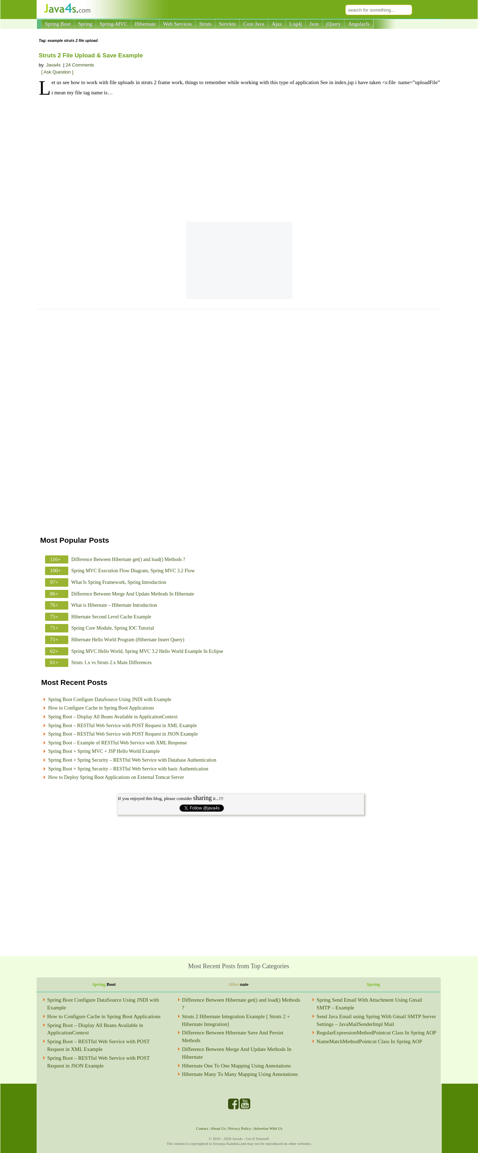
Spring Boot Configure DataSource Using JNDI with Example (109, 699)
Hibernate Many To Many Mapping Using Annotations (240, 1074)
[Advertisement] (239, 160)
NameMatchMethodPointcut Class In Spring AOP (369, 1041)
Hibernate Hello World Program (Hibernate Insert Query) (127, 639)
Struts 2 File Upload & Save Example (91, 55)
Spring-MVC (113, 24)
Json (314, 24)
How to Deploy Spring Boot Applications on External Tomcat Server (116, 777)
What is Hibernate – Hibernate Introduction (114, 605)
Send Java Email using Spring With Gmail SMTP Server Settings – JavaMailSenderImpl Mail (376, 1020)
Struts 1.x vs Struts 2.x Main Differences (111, 662)
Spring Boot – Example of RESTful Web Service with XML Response (117, 742)
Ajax (277, 24)
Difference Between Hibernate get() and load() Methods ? (128, 559)
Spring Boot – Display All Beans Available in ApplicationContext (113, 716)
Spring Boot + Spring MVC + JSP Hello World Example (104, 751)
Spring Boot (58, 24)
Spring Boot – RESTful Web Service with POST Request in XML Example (122, 725)
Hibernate (145, 24)
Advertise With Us (267, 1128)
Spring (85, 24)
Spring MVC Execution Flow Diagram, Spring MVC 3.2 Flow (133, 570)
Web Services (177, 24)
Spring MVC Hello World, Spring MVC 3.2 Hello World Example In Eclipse (147, 651)
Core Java (253, 24)
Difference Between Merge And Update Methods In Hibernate (132, 594)
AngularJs (359, 24)
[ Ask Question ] (57, 72)
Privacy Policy (239, 1128)
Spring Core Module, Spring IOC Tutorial (112, 628)
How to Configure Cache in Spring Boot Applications (101, 708)
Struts (205, 24)
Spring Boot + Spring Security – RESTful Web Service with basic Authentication (128, 768)
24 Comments (79, 65)
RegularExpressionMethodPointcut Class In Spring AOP (376, 1032)
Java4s (53, 65)
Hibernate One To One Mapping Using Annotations (236, 1066)
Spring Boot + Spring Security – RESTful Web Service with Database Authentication (132, 760)
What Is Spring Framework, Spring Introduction (118, 582)
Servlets (227, 24)
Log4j (295, 24)
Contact (202, 1128)
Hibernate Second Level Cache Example (111, 616)
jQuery (333, 24)
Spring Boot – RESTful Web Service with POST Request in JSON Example (123, 734)
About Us (217, 1128)
